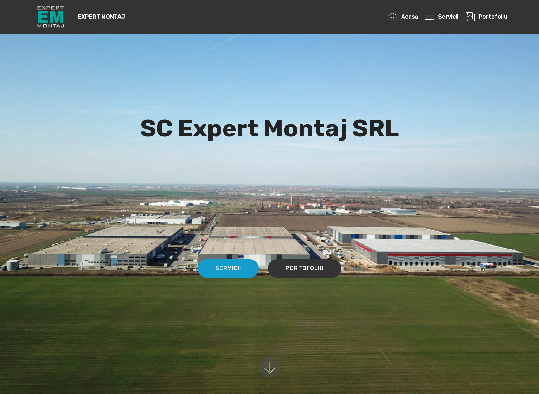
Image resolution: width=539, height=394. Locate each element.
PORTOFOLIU (304, 268)
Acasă (403, 16)
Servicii (441, 16)
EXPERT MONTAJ (101, 16)
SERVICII (228, 268)
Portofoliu (486, 16)
